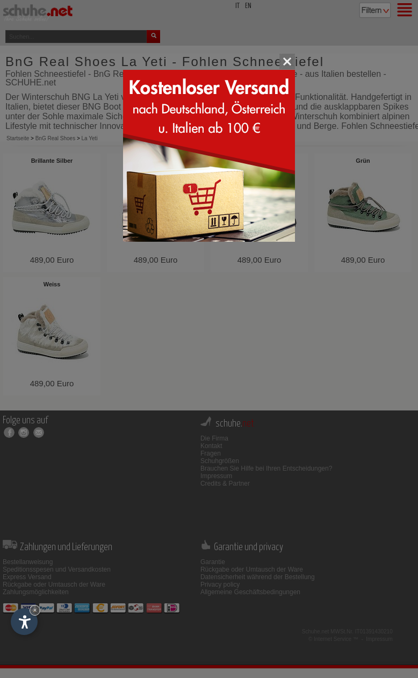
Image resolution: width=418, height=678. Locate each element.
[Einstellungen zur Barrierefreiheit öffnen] (24, 621)
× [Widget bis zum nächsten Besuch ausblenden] (35, 610)
